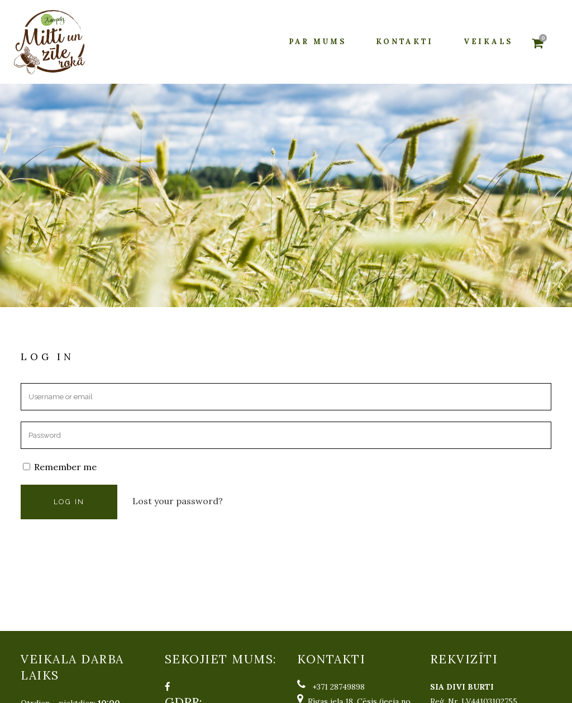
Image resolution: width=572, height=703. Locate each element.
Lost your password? (177, 500)
